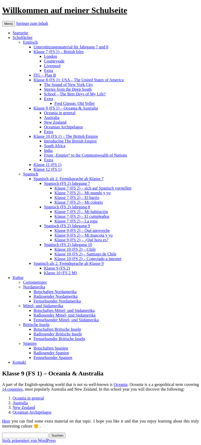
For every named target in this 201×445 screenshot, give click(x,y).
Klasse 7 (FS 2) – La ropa (75, 221)
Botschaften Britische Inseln (57, 329)
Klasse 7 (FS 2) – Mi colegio (78, 202)
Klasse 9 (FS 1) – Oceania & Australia (66, 108)
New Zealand (55, 122)
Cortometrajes (35, 282)
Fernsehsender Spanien (53, 357)
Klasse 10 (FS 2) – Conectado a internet (87, 258)
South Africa (54, 146)
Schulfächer (22, 37)
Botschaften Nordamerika (55, 291)
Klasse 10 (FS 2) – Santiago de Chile (85, 254)
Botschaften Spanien (51, 348)
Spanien (30, 343)
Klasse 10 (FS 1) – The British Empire (66, 136)
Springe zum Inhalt (32, 23)
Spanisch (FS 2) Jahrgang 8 (67, 207)
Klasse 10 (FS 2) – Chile (75, 249)
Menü (8, 24)
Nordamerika (34, 287)
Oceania (120, 384)
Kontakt (19, 362)
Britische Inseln (36, 324)
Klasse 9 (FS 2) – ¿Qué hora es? (81, 240)
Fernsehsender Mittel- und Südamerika (66, 320)
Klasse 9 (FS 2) (57, 268)
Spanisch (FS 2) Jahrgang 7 (67, 183)
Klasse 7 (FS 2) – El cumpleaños (81, 216)
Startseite (20, 33)
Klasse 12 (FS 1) (48, 169)
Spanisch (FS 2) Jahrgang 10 (68, 244)
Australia (51, 117)
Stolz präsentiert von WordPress (29, 440)
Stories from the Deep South (68, 89)
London (50, 56)
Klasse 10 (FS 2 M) (60, 273)
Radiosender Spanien (51, 353)
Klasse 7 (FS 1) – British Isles (59, 51)
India (48, 150)
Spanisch (30, 174)
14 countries (12, 389)
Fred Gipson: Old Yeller (74, 103)
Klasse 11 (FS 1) (48, 164)
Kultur (18, 277)
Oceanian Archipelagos (63, 127)
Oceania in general (59, 113)
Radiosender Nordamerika (55, 296)
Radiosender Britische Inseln (58, 334)
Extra (48, 70)
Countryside (54, 61)
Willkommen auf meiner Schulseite (64, 10)
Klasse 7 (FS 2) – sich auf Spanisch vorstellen (92, 188)
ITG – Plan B (45, 75)
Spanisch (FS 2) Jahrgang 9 (67, 226)
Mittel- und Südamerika (43, 306)
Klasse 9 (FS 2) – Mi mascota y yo (83, 235)
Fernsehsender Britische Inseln (59, 338)
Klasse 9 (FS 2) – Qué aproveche (82, 230)
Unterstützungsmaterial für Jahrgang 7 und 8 (71, 47)
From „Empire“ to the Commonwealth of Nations (85, 155)
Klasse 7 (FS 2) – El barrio (76, 197)
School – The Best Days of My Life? (75, 94)
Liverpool (52, 66)
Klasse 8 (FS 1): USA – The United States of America (79, 80)
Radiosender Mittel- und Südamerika (65, 315)
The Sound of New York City (68, 84)
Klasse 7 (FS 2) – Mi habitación (81, 211)
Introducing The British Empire (70, 141)
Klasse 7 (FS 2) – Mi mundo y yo (82, 193)
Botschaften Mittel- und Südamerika (64, 310)
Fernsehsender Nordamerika (57, 301)
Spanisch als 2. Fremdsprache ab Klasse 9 (69, 263)
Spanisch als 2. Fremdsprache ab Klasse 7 (69, 178)
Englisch (30, 42)
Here (6, 421)
